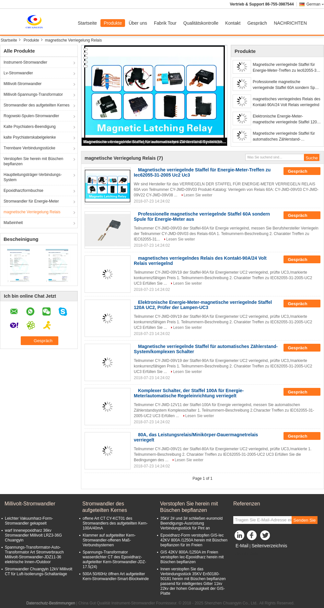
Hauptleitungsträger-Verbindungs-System (33, 177)
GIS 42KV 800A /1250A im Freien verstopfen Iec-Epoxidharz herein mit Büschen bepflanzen (192, 557)
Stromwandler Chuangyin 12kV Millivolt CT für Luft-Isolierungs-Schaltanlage (38, 571)
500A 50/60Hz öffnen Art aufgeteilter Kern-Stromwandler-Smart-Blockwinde (116, 576)
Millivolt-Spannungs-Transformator (33, 94)
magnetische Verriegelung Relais (32, 212)
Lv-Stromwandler (18, 73)
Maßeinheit (13, 222)
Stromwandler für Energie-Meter (31, 201)
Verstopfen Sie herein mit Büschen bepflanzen (33, 161)
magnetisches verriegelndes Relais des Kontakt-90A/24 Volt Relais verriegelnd (286, 102)
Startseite (87, 23)
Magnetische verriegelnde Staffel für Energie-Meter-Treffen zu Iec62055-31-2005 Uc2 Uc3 (286, 67)
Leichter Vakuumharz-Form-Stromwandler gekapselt (29, 521)
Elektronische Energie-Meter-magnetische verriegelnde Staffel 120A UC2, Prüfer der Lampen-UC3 (286, 119)
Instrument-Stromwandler (25, 62)
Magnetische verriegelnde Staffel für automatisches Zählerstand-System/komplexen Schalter (154, 142)
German (315, 4)
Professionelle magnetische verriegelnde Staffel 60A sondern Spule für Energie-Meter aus (286, 85)
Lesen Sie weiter (198, 195)
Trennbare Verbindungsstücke (29, 148)
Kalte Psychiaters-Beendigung (30, 126)
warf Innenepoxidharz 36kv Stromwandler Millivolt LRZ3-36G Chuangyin (33, 535)
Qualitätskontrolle (200, 23)
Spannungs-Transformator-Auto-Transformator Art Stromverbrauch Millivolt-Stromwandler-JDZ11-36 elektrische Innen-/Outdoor (34, 554)
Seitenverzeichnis (269, 545)
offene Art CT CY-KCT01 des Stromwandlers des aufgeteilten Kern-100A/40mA (115, 523)
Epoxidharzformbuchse (23, 190)
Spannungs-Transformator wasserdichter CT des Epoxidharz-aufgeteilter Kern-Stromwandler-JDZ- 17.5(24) (114, 559)
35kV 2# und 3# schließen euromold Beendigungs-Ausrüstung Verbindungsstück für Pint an (191, 523)
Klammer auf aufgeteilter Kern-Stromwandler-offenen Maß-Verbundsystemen (109, 540)
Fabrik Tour (165, 23)
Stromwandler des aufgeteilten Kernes (36, 105)
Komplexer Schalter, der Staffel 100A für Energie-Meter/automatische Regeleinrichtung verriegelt (189, 393)
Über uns (138, 23)
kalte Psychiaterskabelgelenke (30, 137)
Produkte (113, 23)
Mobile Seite (246, 554)
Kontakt (232, 23)
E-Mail (242, 545)
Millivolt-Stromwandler (22, 83)
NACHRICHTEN (290, 23)
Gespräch (257, 23)
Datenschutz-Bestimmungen (50, 603)
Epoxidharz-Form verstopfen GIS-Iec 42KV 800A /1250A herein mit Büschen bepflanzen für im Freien (193, 540)
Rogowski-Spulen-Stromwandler (31, 116)
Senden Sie (305, 520)
